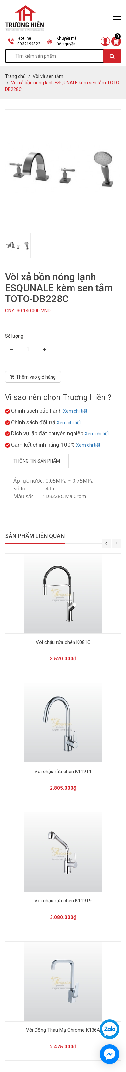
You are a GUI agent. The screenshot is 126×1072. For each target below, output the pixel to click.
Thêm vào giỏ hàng (33, 377)
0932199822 (28, 44)
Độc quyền (65, 44)
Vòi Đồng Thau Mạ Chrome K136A (63, 1030)
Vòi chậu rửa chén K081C (63, 642)
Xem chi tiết (75, 411)
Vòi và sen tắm (48, 76)
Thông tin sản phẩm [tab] (36, 461)
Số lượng (14, 336)
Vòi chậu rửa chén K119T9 (63, 901)
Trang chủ (15, 76)
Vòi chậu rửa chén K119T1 (63, 771)
